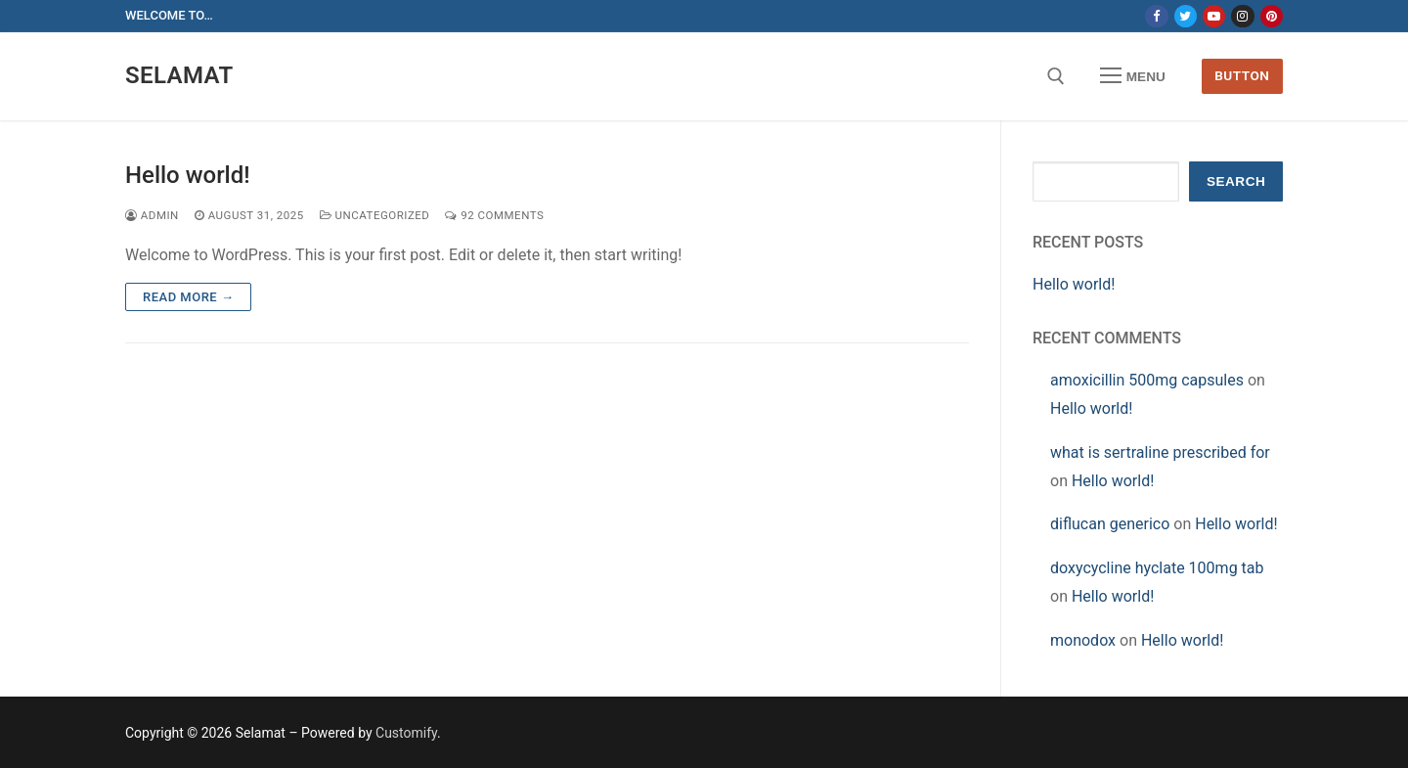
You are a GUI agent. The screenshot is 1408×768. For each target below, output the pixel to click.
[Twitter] (1185, 16)
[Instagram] (1242, 16)
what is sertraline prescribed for (1160, 452)
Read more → (188, 297)
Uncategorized (375, 215)
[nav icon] (1133, 76)
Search (1236, 181)
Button (1241, 75)
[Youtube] (1214, 16)
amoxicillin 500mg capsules (1147, 380)
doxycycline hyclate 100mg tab (1157, 568)
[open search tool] (1056, 76)
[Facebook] (1156, 16)
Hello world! (187, 175)
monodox (1083, 640)
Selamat (179, 75)
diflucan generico (1109, 524)
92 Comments (494, 215)
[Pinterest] (1271, 16)
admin (152, 215)
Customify (406, 733)
